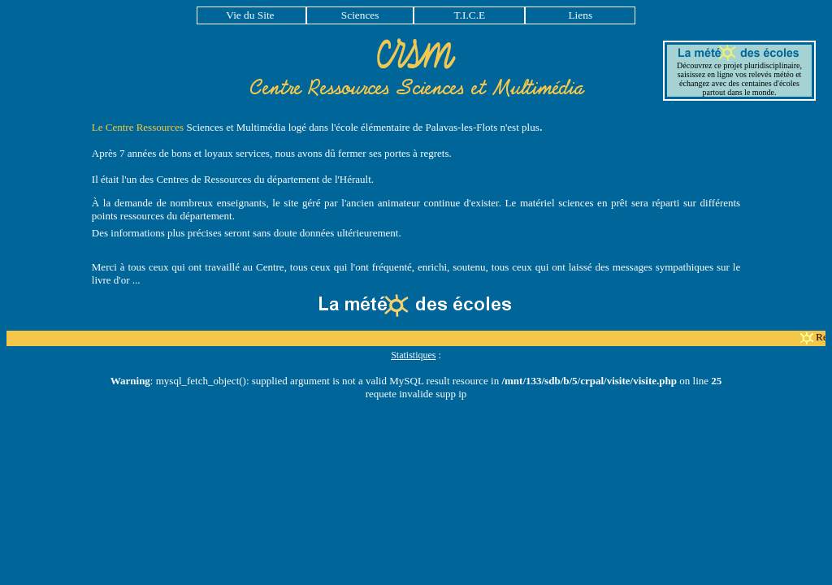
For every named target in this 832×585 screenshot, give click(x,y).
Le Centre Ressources (138, 127)
